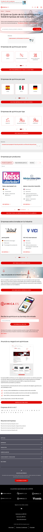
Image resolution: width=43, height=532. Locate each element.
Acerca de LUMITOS (20, 516)
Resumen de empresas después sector (10, 423)
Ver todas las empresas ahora (21, 263)
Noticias (3, 437)
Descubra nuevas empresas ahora (21, 290)
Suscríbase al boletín (20, 324)
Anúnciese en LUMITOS (21, 514)
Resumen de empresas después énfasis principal (12, 428)
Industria (21, 23)
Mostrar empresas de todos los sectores (21, 69)
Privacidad (32, 527)
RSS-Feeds (3, 461)
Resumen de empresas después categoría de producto (13, 426)
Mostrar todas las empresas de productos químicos (22, 213)
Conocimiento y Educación (8, 456)
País (27, 23)
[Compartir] (35, 7)
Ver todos (5, 333)
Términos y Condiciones (21, 527)
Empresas (3, 442)
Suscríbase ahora (21, 480)
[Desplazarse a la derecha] (40, 163)
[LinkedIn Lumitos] (21, 508)
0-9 (2, 410)
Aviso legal (11, 527)
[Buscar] (33, 7)
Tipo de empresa (34, 23)
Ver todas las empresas (21, 133)
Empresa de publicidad (21, 402)
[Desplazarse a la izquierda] (38, 163)
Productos (4, 447)
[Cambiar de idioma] (37, 7)
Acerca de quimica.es (21, 519)
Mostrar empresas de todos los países (21, 102)
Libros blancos (5, 452)
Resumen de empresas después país (9, 430)
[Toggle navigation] (41, 7)
